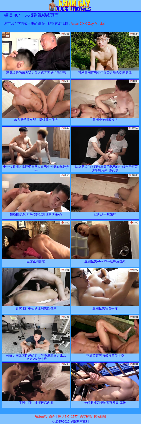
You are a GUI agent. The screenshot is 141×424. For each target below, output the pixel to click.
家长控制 (100, 416)
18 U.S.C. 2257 (68, 416)
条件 (52, 416)
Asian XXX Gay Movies (88, 23)
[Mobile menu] (3, 5)
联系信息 (41, 416)
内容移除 (86, 416)
